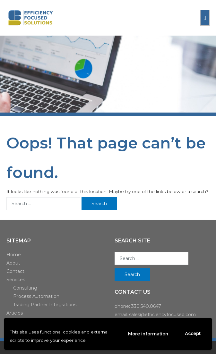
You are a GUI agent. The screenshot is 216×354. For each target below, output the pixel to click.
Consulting (25, 288)
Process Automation (36, 296)
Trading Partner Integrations (44, 305)
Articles (14, 313)
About (13, 263)
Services (15, 279)
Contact (15, 271)
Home (13, 254)
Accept (193, 333)
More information (148, 333)
